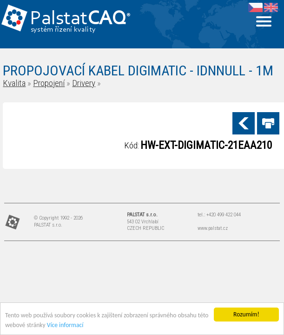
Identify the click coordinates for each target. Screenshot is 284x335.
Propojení (49, 83)
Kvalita (14, 83)
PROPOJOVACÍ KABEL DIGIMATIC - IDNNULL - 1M (138, 70)
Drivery (83, 83)
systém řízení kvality (63, 30)
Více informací (65, 325)
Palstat (80, 19)
